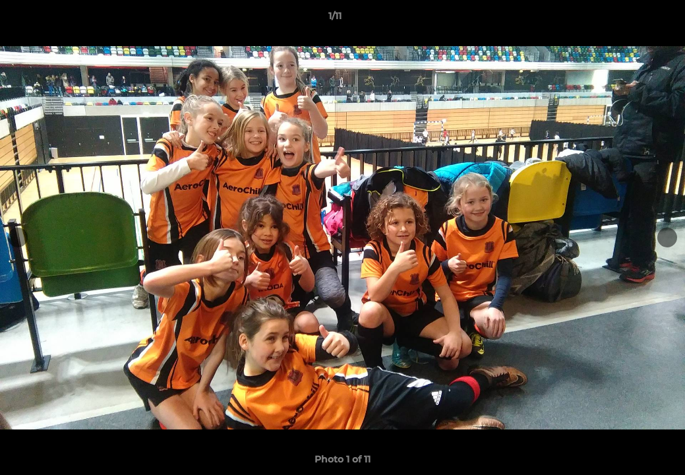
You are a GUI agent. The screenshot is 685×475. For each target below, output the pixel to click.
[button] (630, 19)
